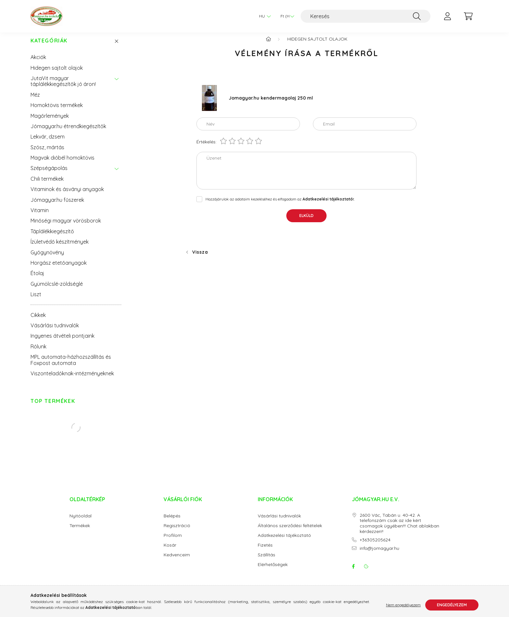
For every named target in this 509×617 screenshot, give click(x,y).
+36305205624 (375, 546)
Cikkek (38, 321)
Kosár (170, 551)
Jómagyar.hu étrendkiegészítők (68, 132)
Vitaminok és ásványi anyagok (67, 195)
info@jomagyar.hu (379, 555)
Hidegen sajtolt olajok (57, 74)
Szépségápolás (49, 174)
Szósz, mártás (47, 154)
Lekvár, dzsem (48, 143)
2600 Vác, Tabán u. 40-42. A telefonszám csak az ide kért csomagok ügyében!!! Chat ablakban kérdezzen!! (399, 530)
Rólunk (38, 353)
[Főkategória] (268, 45)
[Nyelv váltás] (263, 16)
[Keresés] (365, 16)
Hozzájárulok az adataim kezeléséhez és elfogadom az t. (280, 205)
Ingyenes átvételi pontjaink (62, 342)
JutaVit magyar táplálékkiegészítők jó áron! (63, 87)
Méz (35, 101)
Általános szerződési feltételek (290, 532)
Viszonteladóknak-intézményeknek (72, 380)
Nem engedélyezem (403, 604)
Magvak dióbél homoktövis (62, 164)
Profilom (173, 542)
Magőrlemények (50, 122)
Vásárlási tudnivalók (55, 332)
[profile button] (447, 16)
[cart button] (468, 16)
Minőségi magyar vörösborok (66, 227)
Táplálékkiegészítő (52, 238)
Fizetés (265, 551)
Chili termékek (47, 185)
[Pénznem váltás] (285, 16)
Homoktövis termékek (57, 111)
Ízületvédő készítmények (60, 248)
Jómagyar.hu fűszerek (57, 206)
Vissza (200, 258)
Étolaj (37, 279)
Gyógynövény (47, 259)
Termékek (79, 532)
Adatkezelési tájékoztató (284, 542)
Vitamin (40, 216)
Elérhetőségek (273, 571)
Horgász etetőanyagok (59, 269)
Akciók (38, 63)
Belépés (172, 522)
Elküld (306, 222)
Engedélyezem (452, 604)
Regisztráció (177, 532)
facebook (353, 572)
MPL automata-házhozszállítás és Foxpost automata (71, 366)
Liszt (36, 300)
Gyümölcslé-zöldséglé (57, 290)
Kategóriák (49, 47)
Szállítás (266, 561)
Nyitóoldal (80, 522)
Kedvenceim (177, 561)
